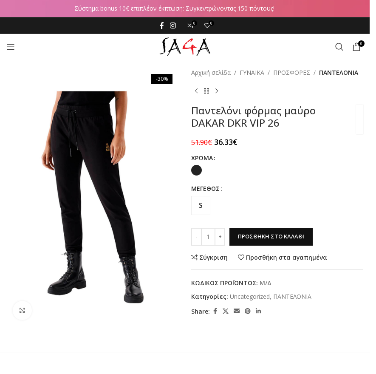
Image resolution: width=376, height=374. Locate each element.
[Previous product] (196, 91)
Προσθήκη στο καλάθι (271, 236)
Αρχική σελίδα (211, 72)
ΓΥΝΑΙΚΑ (252, 72)
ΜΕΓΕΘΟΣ (205, 188)
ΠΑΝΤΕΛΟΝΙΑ (338, 72)
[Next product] (217, 91)
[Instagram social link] (172, 25)
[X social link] (225, 311)
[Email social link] (236, 311)
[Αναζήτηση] (339, 46)
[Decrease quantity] (196, 237)
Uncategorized (250, 296)
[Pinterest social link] (247, 311)
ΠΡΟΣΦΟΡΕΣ (291, 72)
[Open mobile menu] (10, 46)
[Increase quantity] (220, 237)
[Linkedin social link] (258, 311)
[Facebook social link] (162, 25)
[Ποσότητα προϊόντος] (208, 237)
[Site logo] (184, 46)
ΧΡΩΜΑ (202, 158)
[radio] (196, 170)
